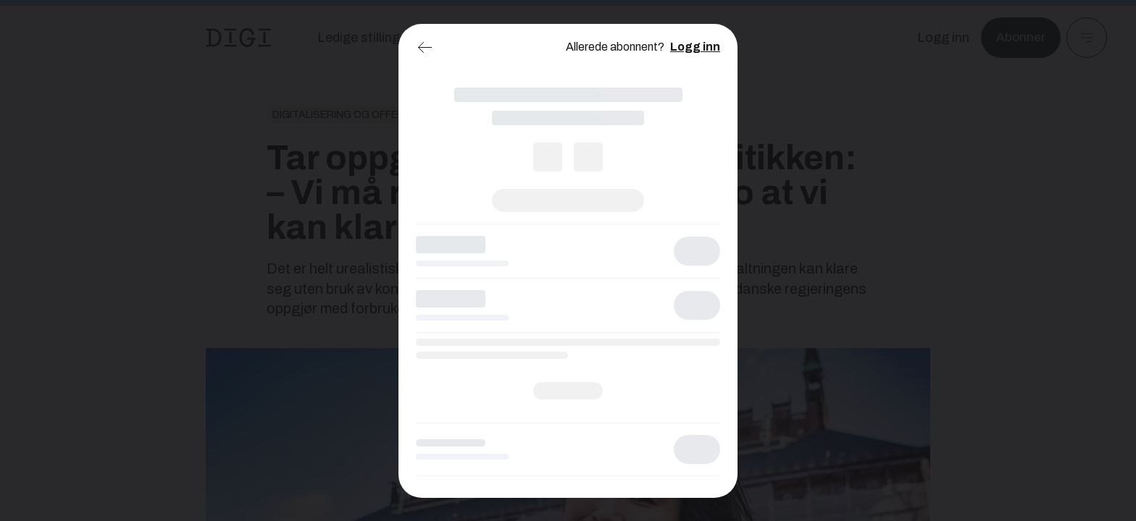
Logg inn (695, 47)
